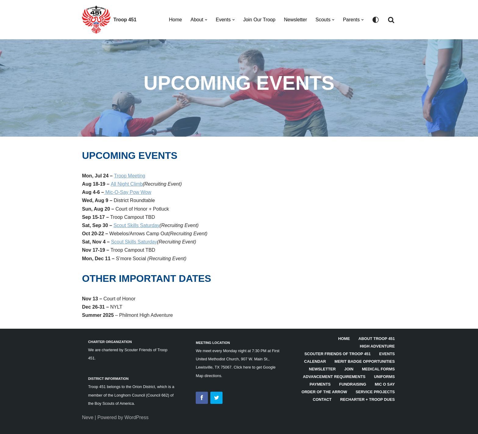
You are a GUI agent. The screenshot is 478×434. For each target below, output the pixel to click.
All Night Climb (127, 184)
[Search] (391, 19)
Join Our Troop (259, 19)
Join (348, 369)
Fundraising (352, 384)
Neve (87, 417)
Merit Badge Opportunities (364, 361)
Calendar (315, 361)
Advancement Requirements (334, 376)
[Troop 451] (109, 19)
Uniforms (384, 376)
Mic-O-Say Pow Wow (128, 192)
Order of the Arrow (324, 392)
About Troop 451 (376, 338)
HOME (344, 338)
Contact (322, 399)
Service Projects (375, 392)
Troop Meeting (129, 175)
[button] (206, 20)
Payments (319, 384)
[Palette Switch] (376, 20)
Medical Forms (378, 369)
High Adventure (377, 346)
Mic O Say (385, 384)
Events (387, 354)
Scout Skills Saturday (136, 225)
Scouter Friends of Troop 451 (337, 354)
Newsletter (295, 19)
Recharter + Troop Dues (367, 399)
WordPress (136, 417)
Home (175, 19)
